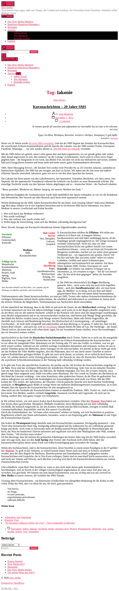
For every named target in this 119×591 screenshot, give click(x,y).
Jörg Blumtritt (21, 35)
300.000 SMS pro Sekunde (66, 149)
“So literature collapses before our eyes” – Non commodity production (40, 523)
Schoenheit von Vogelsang (18, 517)
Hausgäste (12, 567)
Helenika (114, 138)
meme (51, 528)
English (11, 41)
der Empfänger (50, 326)
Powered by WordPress (12, 583)
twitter (18, 531)
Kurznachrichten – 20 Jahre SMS (59, 107)
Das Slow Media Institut (19, 569)
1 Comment (64, 121)
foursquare (16, 528)
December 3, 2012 (64, 117)
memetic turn (61, 528)
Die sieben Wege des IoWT (21, 572)
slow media (7, 7)
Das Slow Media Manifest (20, 21)
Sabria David (20, 32)
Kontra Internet (15, 561)
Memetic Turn (98, 401)
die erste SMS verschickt (41, 143)
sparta (110, 528)
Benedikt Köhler (22, 38)
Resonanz (12, 27)
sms (104, 528)
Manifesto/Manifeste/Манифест (23, 24)
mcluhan (42, 528)
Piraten (73, 528)
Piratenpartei (84, 528)
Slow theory (59, 100)
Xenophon (33, 531)
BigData (10, 450)
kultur (26, 528)
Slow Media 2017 (16, 564)
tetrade (10, 531)
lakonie (33, 528)
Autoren (11, 30)
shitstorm (96, 528)
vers (25, 531)
